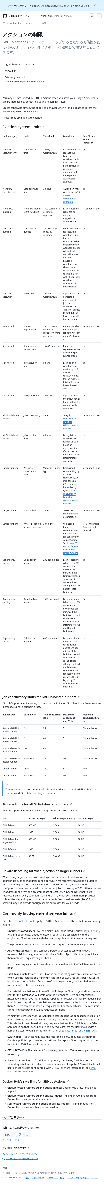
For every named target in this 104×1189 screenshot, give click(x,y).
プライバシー (38, 1177)
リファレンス (32, 23)
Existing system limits (23, 126)
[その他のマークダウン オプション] (33, 64)
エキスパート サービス (78, 1177)
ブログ (94, 1177)
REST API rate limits (24, 921)
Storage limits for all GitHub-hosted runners (37, 804)
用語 (27, 1177)
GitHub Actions (14, 23)
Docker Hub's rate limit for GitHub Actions (35, 1081)
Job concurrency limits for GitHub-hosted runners (70, 422)
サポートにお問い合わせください (20, 1158)
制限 (44, 23)
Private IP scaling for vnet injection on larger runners (44, 871)
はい (9, 1134)
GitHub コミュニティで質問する (19, 1154)
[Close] (95, 5)
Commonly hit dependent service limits (39, 913)
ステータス (52, 1177)
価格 (62, 1177)
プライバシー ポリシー (11, 1140)
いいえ (23, 1134)
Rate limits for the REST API (80, 1030)
